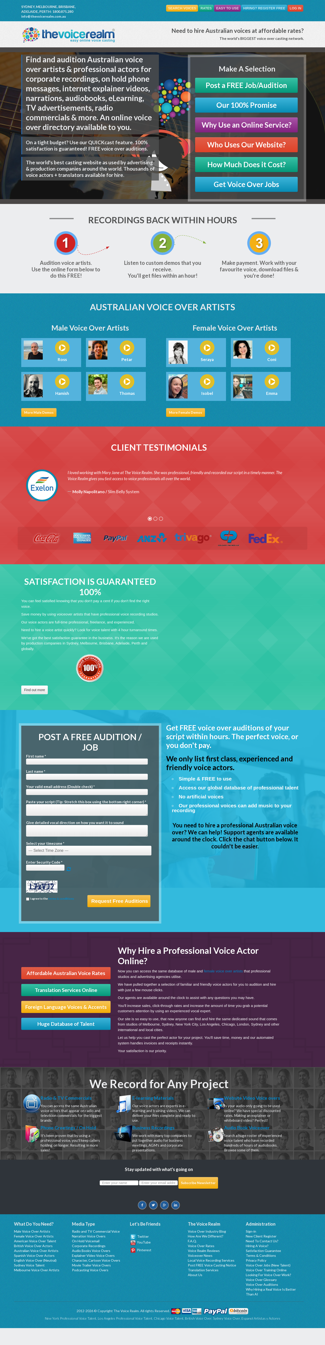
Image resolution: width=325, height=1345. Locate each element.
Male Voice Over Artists (32, 1248)
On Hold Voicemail (85, 1258)
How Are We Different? (205, 1253)
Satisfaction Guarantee (263, 1267)
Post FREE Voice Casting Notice (212, 1282)
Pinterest (141, 1267)
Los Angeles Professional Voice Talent (125, 1335)
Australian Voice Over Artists (36, 1267)
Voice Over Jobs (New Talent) (268, 1282)
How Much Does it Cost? (246, 164)
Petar (126, 359)
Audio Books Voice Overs (91, 1267)
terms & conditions (61, 898)
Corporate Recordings (89, 1263)
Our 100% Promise (246, 105)
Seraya (207, 359)
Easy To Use (223, 8)
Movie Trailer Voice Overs (91, 1282)
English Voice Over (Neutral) (35, 1277)
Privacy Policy (256, 1277)
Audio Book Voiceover (253, 1136)
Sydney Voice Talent (29, 1282)
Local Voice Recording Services (211, 1277)
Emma (271, 393)
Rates (199, 8)
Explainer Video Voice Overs (93, 1272)
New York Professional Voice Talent (70, 1335)
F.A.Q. (192, 1258)
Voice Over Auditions (262, 1301)
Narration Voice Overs (89, 1253)
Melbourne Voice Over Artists (36, 1287)
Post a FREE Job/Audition (246, 85)
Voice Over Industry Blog (207, 1248)
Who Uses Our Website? (246, 144)
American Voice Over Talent (35, 1258)
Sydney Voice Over (226, 1335)
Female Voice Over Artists (34, 1253)
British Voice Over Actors (33, 1263)
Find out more (34, 690)
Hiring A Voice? (257, 1263)
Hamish (62, 393)
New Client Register (261, 1253)
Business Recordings (159, 1136)
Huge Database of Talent (66, 1024)
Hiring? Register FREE (261, 8)
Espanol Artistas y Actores (260, 1335)
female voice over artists (223, 971)
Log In (294, 8)
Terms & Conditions (261, 1272)
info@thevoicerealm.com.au (43, 16)
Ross (62, 359)
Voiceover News (200, 1272)
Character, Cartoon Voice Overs (96, 1277)
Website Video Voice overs (251, 1102)
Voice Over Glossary (261, 1296)
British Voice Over (198, 1335)
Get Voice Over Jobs (246, 184)
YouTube (141, 1259)
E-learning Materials (159, 1098)
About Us (195, 1292)
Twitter (139, 1253)
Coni (271, 359)
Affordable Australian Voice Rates (66, 973)
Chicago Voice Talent (169, 1335)
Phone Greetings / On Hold (69, 1140)
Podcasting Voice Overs (90, 1287)
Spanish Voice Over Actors (34, 1272)
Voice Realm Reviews (204, 1267)
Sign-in (251, 1248)
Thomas (127, 393)
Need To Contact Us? (262, 1258)
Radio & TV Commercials (73, 1098)
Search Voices (174, 8)
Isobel (207, 393)
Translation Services (203, 1287)
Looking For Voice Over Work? (268, 1292)
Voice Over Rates (201, 1263)
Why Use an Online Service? (246, 125)
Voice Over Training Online (266, 1287)
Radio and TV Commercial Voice (96, 1248)
